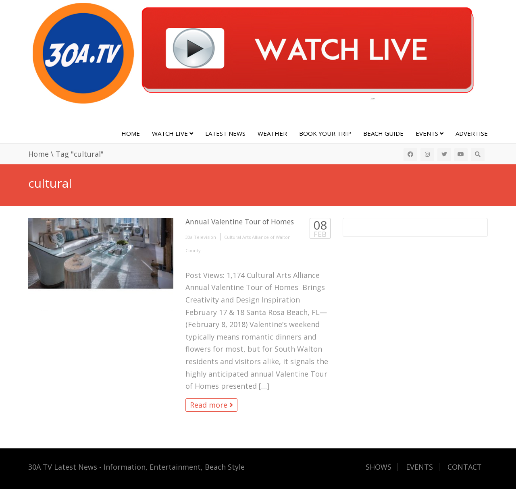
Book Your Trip (325, 133)
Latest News (225, 133)
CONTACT (464, 467)
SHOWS (378, 467)
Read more (211, 405)
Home (130, 133)
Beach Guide (383, 133)
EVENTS (419, 467)
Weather (272, 133)
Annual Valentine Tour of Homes (239, 221)
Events (429, 133)
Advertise (472, 133)
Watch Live (172, 133)
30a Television (200, 237)
